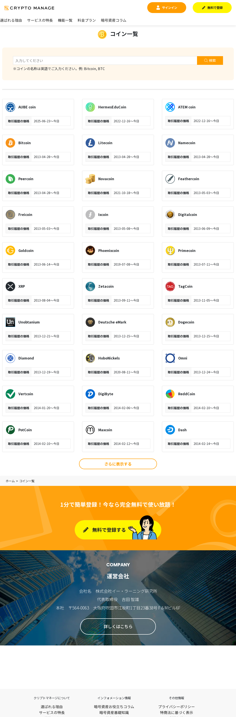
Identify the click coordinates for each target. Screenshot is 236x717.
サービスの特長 (40, 20)
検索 (210, 60)
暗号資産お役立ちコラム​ (114, 706)
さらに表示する (118, 464)
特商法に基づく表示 (176, 712)
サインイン (167, 7)
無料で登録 (212, 7)
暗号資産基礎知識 (114, 712)
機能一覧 (65, 20)
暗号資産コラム (113, 20)
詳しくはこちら (118, 626)
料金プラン (87, 20)
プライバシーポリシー (176, 706)
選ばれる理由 (11, 20)
